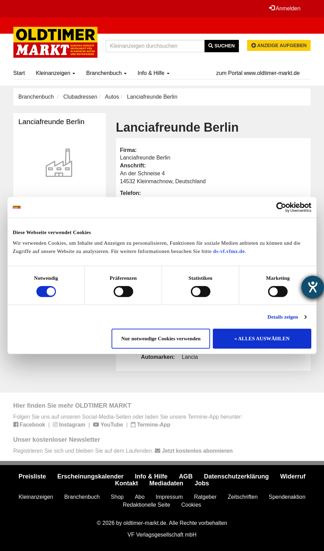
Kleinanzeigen (55, 73)
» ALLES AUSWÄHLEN (262, 338)
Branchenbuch (106, 73)
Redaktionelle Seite (146, 505)
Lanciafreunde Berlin (52, 121)
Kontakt (126, 483)
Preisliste (32, 476)
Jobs (202, 483)
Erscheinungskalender (90, 476)
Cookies (191, 505)
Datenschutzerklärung (236, 476)
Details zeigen (282, 317)
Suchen (221, 45)
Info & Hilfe (154, 73)
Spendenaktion (287, 497)
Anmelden (285, 8)
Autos (112, 97)
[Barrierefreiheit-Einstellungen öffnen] (312, 287)
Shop (117, 497)
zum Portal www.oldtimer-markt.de (258, 73)
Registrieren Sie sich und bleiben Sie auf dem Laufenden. (123, 451)
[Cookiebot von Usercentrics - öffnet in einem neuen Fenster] (281, 207)
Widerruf (292, 476)
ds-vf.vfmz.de (229, 251)
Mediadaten (166, 483)
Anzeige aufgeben (279, 45)
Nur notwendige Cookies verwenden (160, 338)
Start (19, 73)
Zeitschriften (242, 497)
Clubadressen (80, 97)
